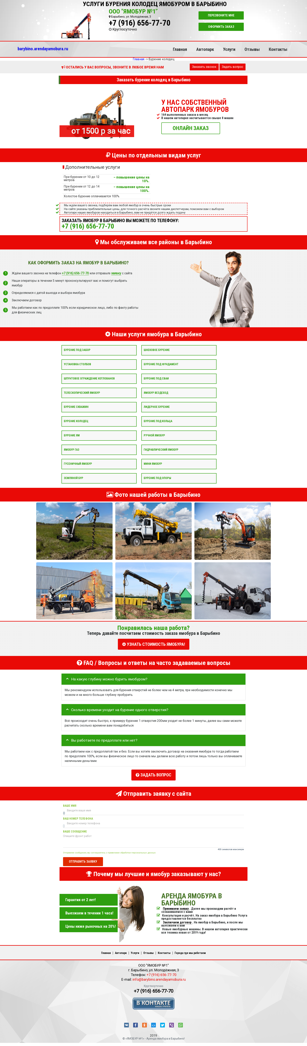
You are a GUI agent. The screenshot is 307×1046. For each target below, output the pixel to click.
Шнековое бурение (157, 350)
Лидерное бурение (157, 407)
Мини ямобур (153, 464)
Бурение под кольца (158, 421)
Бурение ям (72, 435)
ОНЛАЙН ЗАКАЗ (191, 128)
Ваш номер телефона (78, 818)
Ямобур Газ (71, 449)
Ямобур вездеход (156, 392)
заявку (116, 273)
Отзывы (252, 49)
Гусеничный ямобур (78, 464)
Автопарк (205, 49)
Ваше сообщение (75, 831)
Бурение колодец (76, 421)
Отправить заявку (83, 861)
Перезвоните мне (221, 15)
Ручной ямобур (154, 435)
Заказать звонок (204, 67)
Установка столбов (77, 364)
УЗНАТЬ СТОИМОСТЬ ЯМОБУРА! (153, 644)
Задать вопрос (232, 67)
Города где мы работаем (190, 952)
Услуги (229, 49)
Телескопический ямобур (82, 392)
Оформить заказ (221, 27)
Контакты (278, 49)
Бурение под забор (77, 350)
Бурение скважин (76, 407)
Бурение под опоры (157, 478)
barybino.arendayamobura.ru (43, 48)
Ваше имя (69, 805)
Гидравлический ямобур (161, 449)
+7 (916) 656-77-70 (139, 23)
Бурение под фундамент (161, 364)
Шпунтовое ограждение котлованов (89, 378)
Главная (180, 49)
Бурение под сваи (156, 378)
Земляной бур (73, 478)
